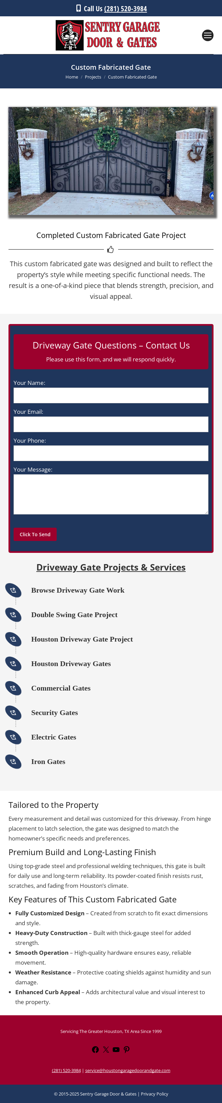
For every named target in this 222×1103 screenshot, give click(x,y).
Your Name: (29, 383)
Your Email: (28, 411)
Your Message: (33, 469)
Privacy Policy (154, 1094)
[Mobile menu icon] (208, 35)
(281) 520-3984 (125, 8)
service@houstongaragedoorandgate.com (127, 1070)
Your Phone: (30, 440)
